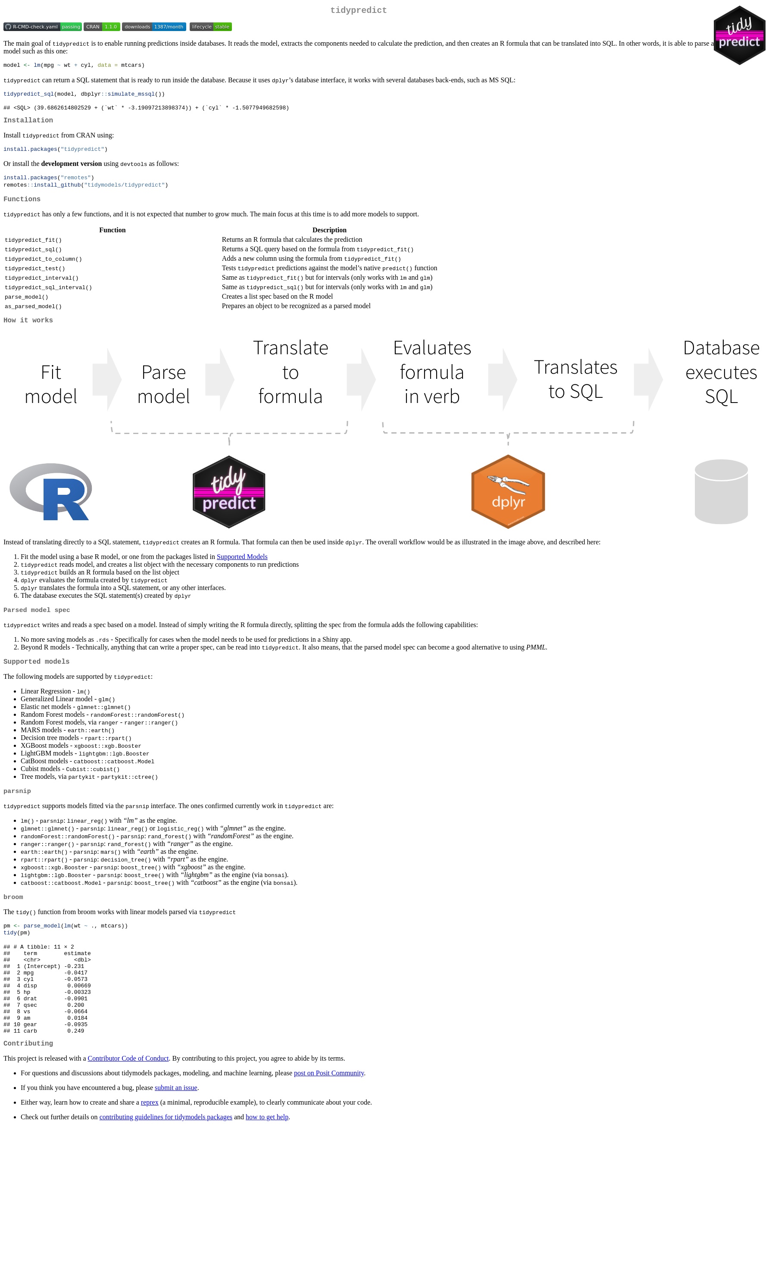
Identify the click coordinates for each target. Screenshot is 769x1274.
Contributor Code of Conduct (128, 1095)
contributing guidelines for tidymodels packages (166, 1154)
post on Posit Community (329, 1110)
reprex (150, 1139)
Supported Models (242, 568)
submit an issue (176, 1125)
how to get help (267, 1154)
